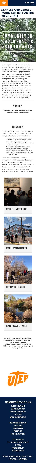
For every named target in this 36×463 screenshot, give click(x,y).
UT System (18, 445)
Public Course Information (18, 423)
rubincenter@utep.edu (18, 342)
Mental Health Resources (18, 417)
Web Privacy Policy (18, 451)
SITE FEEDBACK (23, 459)
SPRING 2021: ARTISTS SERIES (16, 209)
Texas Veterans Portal (18, 434)
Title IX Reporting (18, 440)
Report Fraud (18, 426)
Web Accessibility (18, 448)
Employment (18, 414)
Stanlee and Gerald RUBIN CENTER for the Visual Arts (17, 12)
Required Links (18, 428)
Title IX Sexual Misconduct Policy (18, 442)
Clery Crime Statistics (18, 409)
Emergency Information (18, 411)
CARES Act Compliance (18, 406)
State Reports (18, 431)
